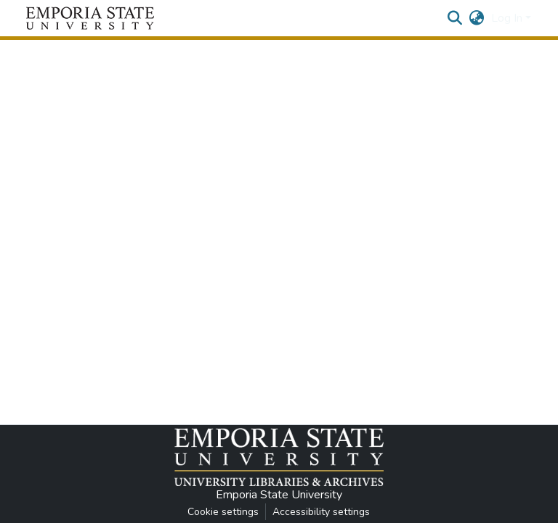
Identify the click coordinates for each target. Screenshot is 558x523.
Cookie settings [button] (223, 512)
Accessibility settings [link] (321, 512)
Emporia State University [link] (279, 495)
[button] (90, 18)
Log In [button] (508, 18)
